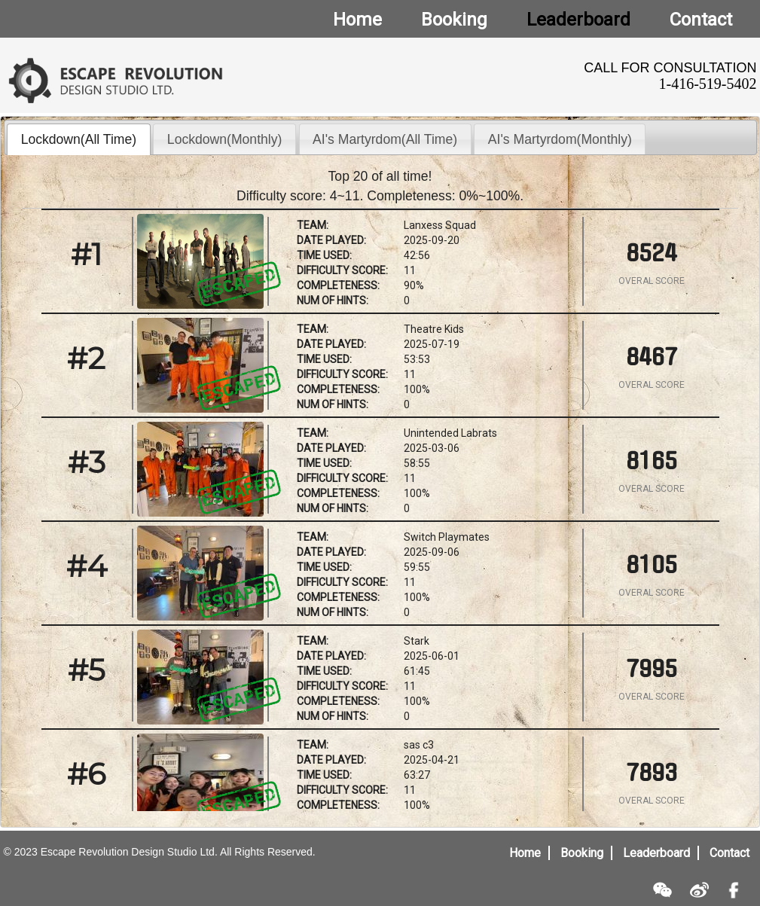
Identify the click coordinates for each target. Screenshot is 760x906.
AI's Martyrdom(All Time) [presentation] (385, 139)
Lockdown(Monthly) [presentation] (224, 139)
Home (525, 853)
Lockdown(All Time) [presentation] (79, 139)
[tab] (79, 139)
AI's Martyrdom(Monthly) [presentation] (560, 139)
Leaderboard (656, 853)
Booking (581, 853)
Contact (729, 853)
